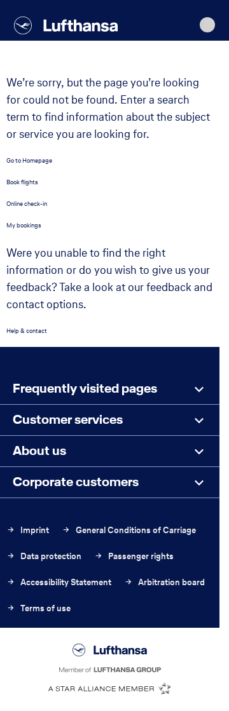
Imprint (27, 530)
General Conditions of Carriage (129, 530)
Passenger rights (134, 556)
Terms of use (38, 608)
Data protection (43, 556)
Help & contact (26, 331)
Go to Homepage (29, 160)
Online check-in (26, 204)
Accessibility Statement (58, 582)
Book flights (22, 182)
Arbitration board (164, 582)
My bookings (23, 225)
